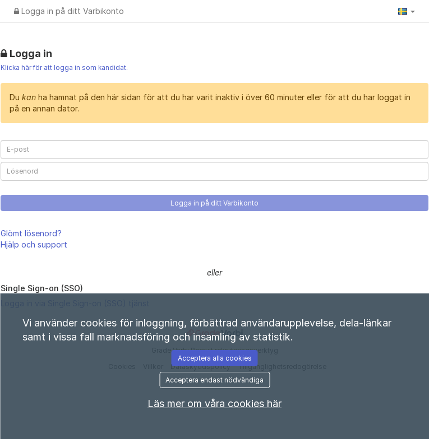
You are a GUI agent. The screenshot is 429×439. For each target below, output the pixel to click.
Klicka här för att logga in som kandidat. (64, 68)
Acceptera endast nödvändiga (214, 380)
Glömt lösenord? (31, 233)
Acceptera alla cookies (215, 358)
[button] (407, 11)
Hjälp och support (34, 244)
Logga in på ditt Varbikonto (69, 11)
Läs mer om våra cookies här (214, 403)
